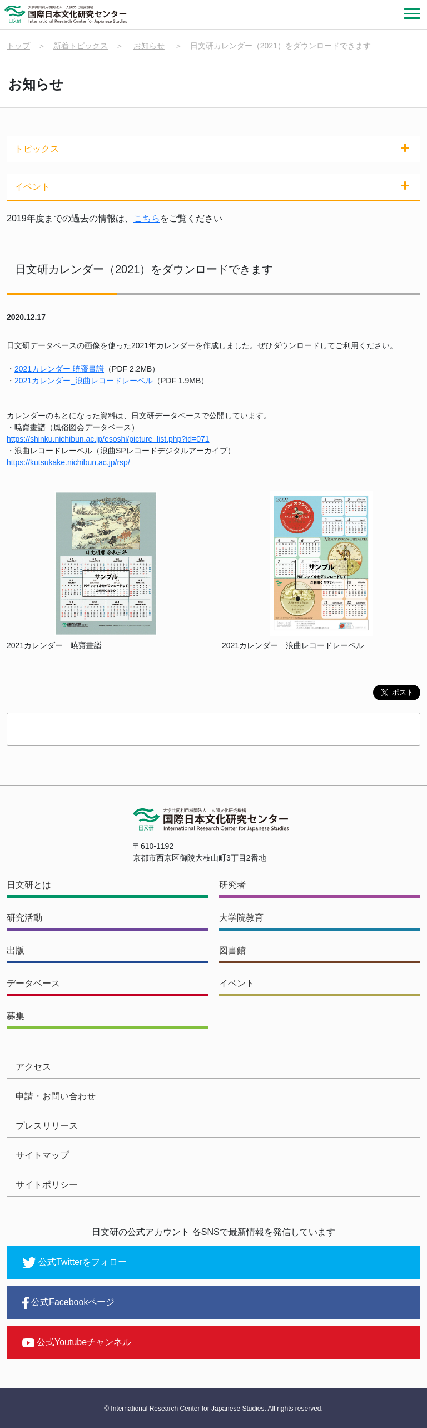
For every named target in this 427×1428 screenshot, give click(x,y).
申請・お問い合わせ (56, 1096)
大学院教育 (241, 917)
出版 (15, 950)
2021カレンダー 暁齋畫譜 (59, 368)
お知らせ (149, 45)
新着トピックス (80, 45)
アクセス (33, 1066)
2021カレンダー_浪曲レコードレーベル (83, 380)
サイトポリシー (47, 1184)
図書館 (232, 950)
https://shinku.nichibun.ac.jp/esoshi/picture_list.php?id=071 (108, 438)
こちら (146, 218)
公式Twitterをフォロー (74, 1262)
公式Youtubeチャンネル (76, 1342)
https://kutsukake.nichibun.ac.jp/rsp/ (68, 462)
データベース (33, 983)
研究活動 (24, 917)
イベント (237, 983)
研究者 (232, 885)
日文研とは (29, 885)
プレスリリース (47, 1125)
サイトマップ (42, 1155)
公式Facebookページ (68, 1303)
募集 (15, 1016)
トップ (18, 45)
